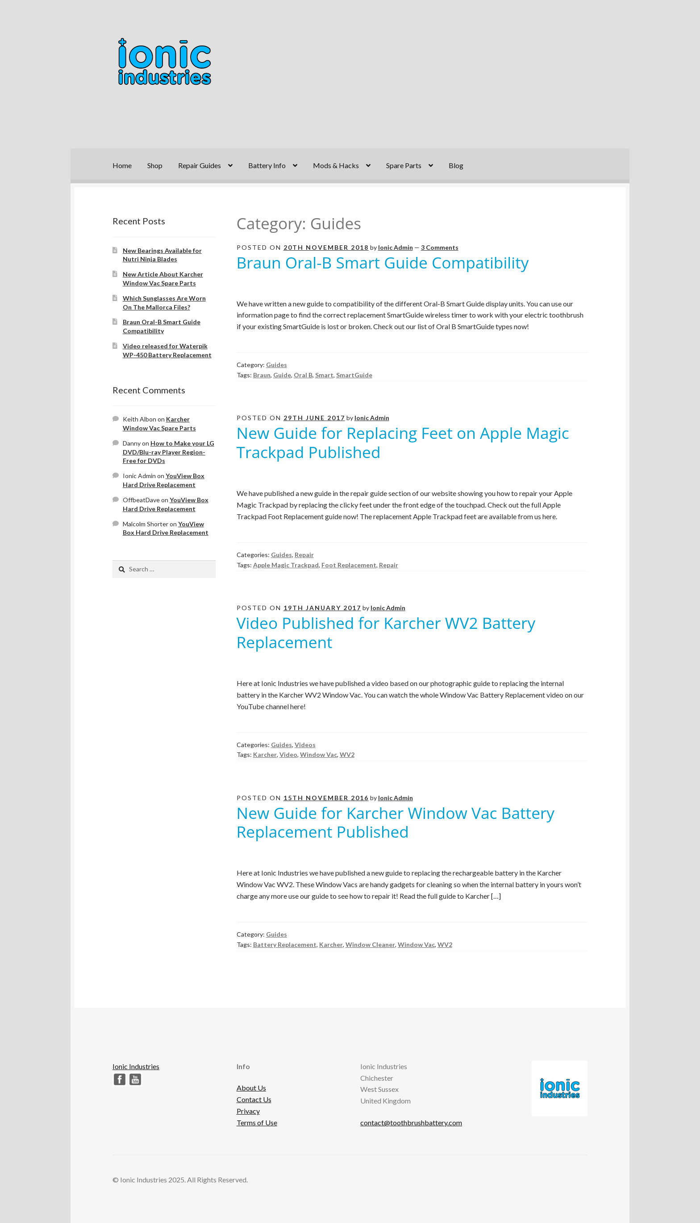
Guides (276, 364)
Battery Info (267, 165)
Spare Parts (403, 165)
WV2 (347, 754)
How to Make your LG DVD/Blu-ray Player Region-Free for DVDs (168, 452)
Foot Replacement (348, 565)
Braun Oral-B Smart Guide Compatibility (383, 262)
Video (288, 754)
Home (122, 165)
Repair (304, 554)
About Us (251, 1087)
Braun (262, 375)
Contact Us (254, 1099)
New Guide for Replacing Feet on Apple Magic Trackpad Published (403, 442)
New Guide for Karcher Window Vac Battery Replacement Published (395, 822)
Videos (305, 744)
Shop (154, 165)
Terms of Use (257, 1122)
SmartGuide (354, 375)
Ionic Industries (135, 1066)
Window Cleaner (370, 944)
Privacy (248, 1111)
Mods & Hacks (336, 165)
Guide (282, 375)
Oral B (303, 375)
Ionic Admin (395, 247)
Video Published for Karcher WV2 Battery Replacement (386, 632)
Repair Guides (199, 165)
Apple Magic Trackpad (286, 565)
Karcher (265, 754)
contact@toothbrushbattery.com (411, 1122)
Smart (324, 375)
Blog (456, 165)
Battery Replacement (285, 944)
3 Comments (439, 247)
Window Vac (318, 754)
